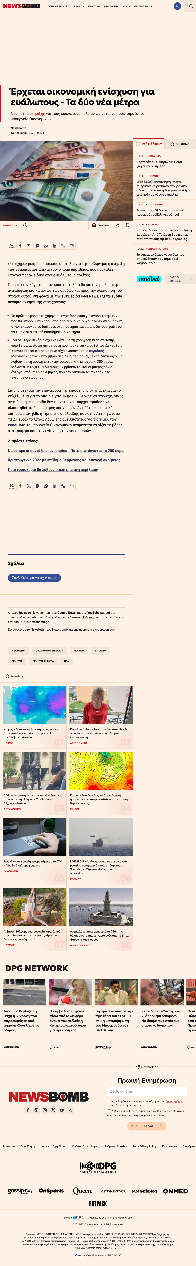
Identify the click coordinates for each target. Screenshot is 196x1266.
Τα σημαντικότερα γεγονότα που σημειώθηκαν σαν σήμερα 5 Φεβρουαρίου (161, 259)
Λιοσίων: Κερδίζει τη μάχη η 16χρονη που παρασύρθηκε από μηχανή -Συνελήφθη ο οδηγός (21, 1020)
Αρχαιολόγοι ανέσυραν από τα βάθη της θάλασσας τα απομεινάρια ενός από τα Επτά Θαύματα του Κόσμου (99, 935)
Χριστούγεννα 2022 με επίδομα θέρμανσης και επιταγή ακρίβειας (64, 460)
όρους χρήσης (174, 1101)
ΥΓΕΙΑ (126, 6)
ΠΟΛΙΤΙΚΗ (94, 6)
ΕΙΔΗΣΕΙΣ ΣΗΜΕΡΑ (43, 661)
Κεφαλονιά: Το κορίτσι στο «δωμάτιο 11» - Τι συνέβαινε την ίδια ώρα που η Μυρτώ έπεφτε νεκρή (98, 733)
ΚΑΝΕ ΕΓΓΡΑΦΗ (146, 1126)
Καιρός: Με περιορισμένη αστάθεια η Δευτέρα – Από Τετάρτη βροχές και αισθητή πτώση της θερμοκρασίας (164, 234)
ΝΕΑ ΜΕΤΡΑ (18, 650)
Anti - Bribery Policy (144, 1146)
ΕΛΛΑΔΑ (79, 6)
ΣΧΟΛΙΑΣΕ (100, 225)
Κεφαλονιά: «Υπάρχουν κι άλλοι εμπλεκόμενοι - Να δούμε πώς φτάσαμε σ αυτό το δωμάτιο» (160, 1018)
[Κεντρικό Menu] (190, 6)
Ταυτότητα (9, 1146)
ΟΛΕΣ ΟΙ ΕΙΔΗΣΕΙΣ (59, 6)
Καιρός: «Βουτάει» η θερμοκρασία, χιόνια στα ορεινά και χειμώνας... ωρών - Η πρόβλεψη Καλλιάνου (31, 733)
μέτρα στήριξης (31, 113)
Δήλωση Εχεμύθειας (54, 1146)
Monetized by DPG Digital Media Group (111, 1217)
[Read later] (127, 225)
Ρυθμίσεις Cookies (116, 1146)
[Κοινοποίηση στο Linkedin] (54, 246)
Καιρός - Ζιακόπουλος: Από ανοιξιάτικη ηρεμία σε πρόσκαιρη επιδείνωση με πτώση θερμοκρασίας (98, 799)
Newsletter (38, 629)
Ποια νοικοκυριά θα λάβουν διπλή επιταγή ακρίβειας (53, 469)
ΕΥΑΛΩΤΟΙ (101, 650)
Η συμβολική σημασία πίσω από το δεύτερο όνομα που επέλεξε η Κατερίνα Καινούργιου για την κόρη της (68, 1020)
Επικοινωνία (169, 1146)
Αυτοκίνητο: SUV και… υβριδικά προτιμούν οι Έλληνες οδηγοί (160, 212)
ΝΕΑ (66, 661)
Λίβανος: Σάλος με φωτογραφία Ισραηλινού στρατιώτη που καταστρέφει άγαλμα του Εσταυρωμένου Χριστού (32, 935)
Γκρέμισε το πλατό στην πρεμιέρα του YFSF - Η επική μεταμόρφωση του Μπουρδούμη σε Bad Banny (114, 1020)
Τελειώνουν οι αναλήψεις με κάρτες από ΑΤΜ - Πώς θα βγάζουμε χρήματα (33, 863)
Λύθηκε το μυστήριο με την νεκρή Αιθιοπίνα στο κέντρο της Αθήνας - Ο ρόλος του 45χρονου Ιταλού (32, 799)
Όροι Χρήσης (28, 1146)
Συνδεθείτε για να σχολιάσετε (34, 578)
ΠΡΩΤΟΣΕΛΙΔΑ (143, 6)
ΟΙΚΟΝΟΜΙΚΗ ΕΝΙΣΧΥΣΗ (49, 650)
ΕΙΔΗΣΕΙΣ (17, 661)
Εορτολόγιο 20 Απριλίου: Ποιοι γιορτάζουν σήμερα (159, 164)
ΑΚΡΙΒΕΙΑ (79, 650)
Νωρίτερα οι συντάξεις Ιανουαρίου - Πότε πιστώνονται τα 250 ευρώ (66, 451)
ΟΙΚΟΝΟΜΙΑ (111, 6)
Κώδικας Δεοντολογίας (85, 1146)
